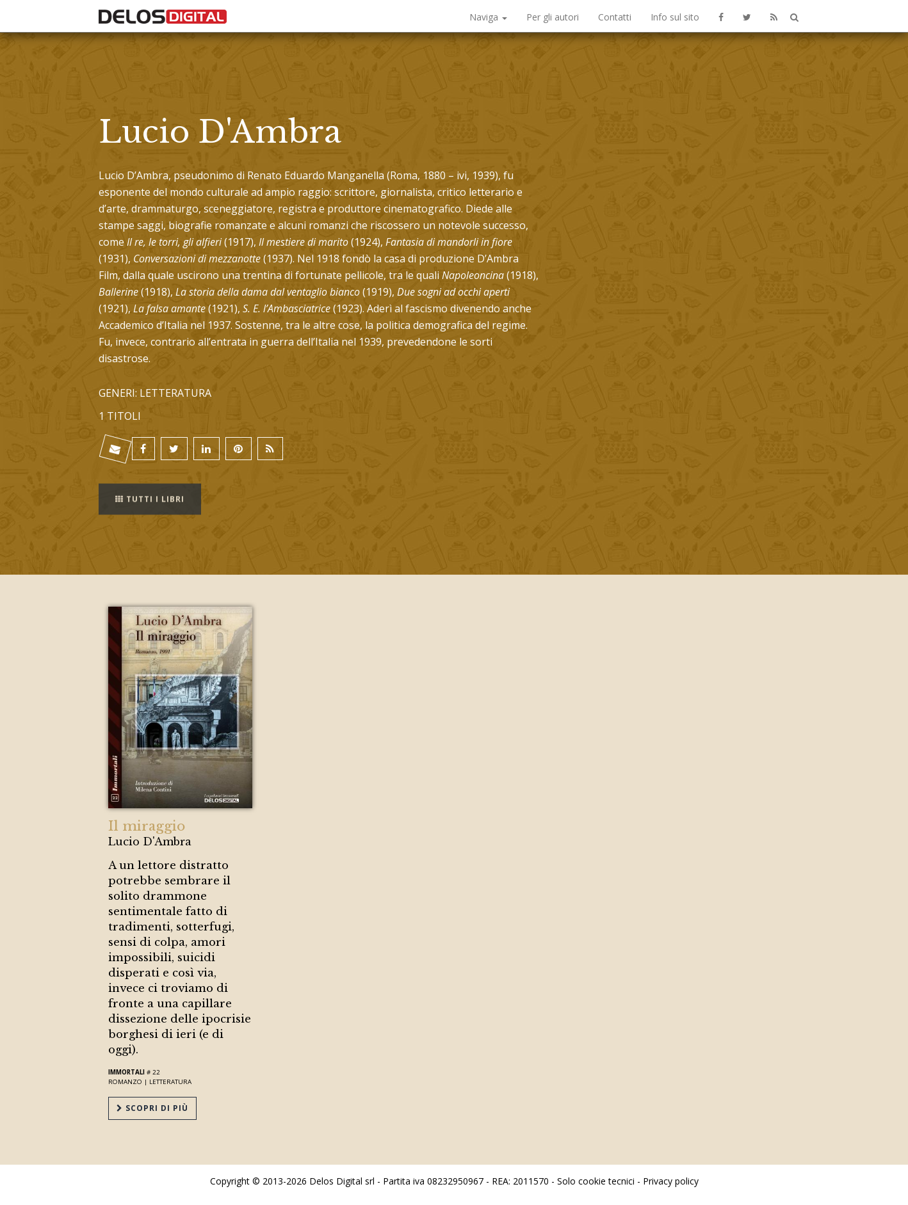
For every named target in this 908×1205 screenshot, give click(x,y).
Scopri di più (152, 1108)
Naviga (488, 17)
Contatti (614, 17)
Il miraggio (146, 826)
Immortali (126, 1072)
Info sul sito (675, 17)
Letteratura (170, 1082)
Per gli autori (552, 17)
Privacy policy (671, 1181)
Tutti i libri (149, 491)
